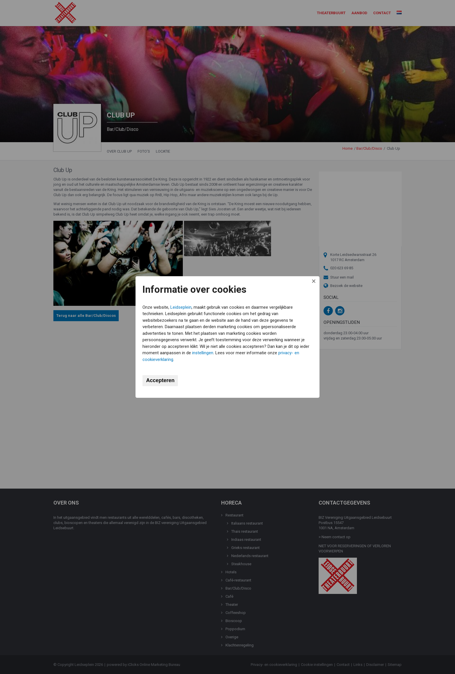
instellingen (214, 352)
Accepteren (161, 381)
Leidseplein (182, 307)
